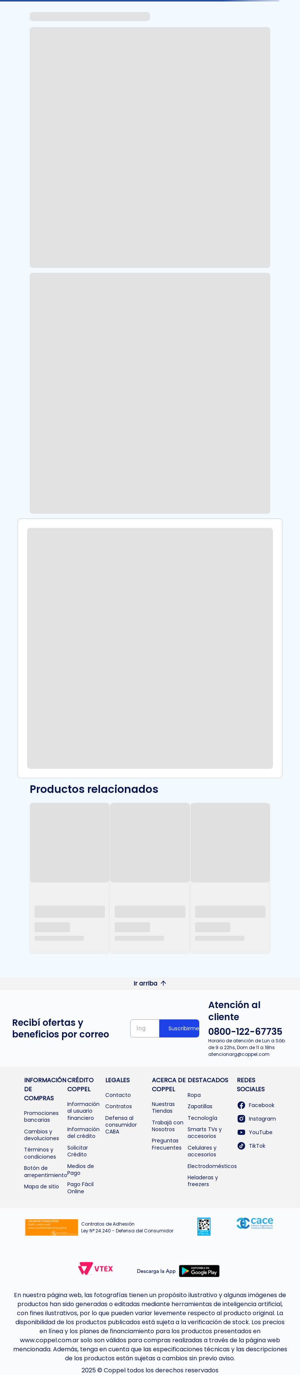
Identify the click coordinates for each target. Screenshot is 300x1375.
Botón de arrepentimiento (45, 1171)
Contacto (118, 1095)
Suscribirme (183, 1028)
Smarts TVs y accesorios (205, 1133)
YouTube (255, 1132)
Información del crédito (83, 1133)
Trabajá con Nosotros (167, 1126)
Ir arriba (150, 983)
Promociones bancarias (41, 1116)
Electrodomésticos (212, 1166)
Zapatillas (200, 1106)
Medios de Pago (80, 1169)
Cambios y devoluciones (41, 1135)
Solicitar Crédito (77, 1151)
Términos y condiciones (40, 1153)
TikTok (251, 1145)
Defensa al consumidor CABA (121, 1125)
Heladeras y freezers (203, 1181)
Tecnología (202, 1118)
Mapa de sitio (41, 1186)
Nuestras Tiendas (163, 1107)
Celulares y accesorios (202, 1151)
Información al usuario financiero (83, 1111)
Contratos (118, 1106)
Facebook (255, 1105)
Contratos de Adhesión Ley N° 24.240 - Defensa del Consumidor (127, 1227)
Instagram (256, 1118)
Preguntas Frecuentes (167, 1144)
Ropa (194, 1095)
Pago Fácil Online (80, 1187)
